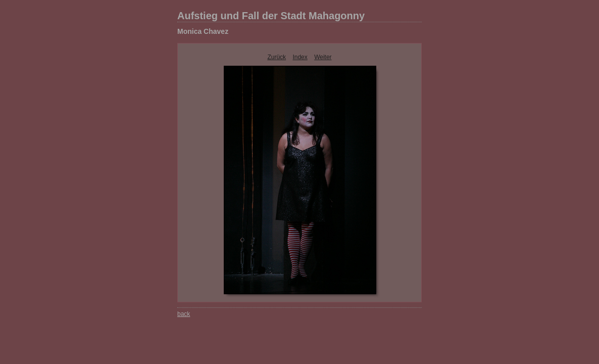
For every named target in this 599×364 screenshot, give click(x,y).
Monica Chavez (202, 31)
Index (299, 57)
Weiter (322, 57)
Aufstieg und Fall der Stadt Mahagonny (271, 15)
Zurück (276, 57)
